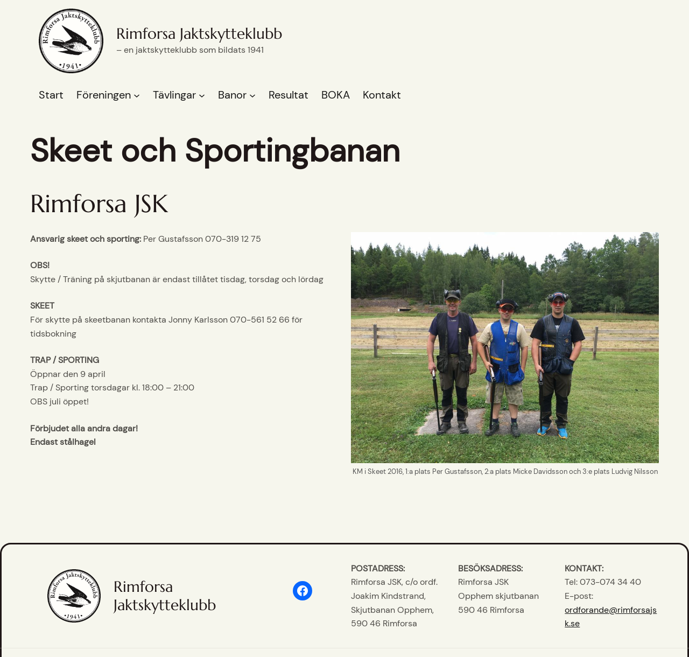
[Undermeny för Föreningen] (136, 95)
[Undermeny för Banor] (252, 95)
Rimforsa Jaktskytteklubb (199, 33)
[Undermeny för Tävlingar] (202, 95)
